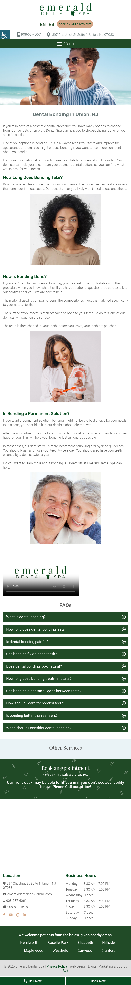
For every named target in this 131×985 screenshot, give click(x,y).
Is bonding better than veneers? (32, 715)
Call (68, 786)
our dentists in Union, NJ (97, 160)
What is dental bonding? (26, 616)
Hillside (108, 942)
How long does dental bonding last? (35, 629)
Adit (65, 971)
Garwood (84, 950)
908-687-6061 (29, 34)
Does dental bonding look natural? (34, 666)
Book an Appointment (75, 24)
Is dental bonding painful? (27, 641)
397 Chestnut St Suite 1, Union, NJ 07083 (80, 34)
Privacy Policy (57, 966)
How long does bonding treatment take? (39, 678)
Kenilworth (29, 942)
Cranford (108, 950)
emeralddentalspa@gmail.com (27, 894)
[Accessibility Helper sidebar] (5, 34)
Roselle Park (57, 942)
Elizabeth (85, 942)
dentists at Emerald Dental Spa (40, 130)
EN (43, 24)
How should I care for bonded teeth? (35, 703)
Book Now (98, 981)
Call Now (33, 981)
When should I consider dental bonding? (39, 727)
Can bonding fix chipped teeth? (31, 654)
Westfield (60, 950)
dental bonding (50, 283)
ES (51, 24)
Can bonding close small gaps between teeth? (44, 691)
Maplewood (33, 950)
